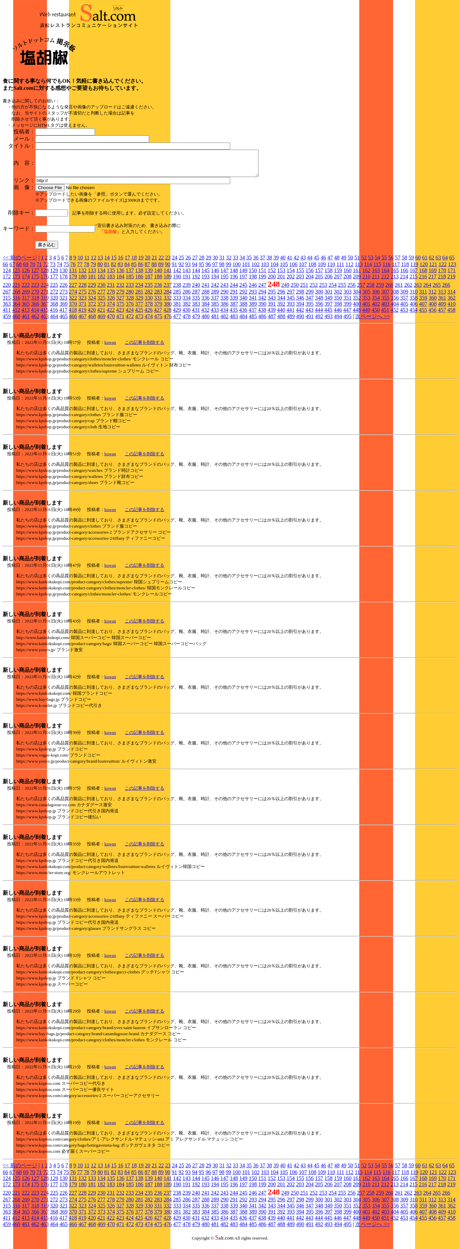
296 (281, 297)
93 (188, 269)
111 (340, 269)
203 (300, 281)
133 (92, 275)
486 (262, 321)
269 (26, 297)
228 (82, 290)
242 (215, 290)
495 (347, 321)
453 (404, 315)
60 (418, 262)
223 (35, 290)
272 (54, 297)
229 (92, 290)
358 (414, 303)
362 (451, 303)
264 (427, 290)
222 (26, 290)
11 (86, 262)
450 (375, 315)
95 (201, 269)
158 (328, 275)
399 (347, 309)
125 (16, 275)
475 (158, 321)
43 (303, 262)
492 (319, 321)
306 (376, 297)
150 (253, 275)
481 (215, 321)
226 (63, 290)
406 (414, 309)
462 (35, 321)
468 (92, 321)
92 (181, 269)
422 (110, 315)
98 (221, 269)
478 (187, 321)
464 (54, 321)
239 (187, 290)
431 (196, 315)
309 (404, 297)
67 (12, 269)
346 (300, 303)
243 (224, 290)
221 (16, 290)
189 (168, 281)
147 (224, 275)
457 (442, 315)
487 (272, 321)
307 (385, 297)
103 (265, 269)
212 (385, 281)
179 (73, 281)
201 (281, 281)
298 (300, 297)
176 (45, 281)
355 (385, 303)
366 (35, 309)
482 (224, 321)
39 (276, 262)
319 (45, 303)
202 (291, 281)
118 (405, 269)
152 (272, 275)
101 (246, 269)
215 (413, 281)
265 (437, 290)
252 (314, 290)
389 (253, 309)
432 (205, 315)
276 (92, 297)
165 (395, 275)
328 (130, 303)
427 (158, 315)
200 (272, 281)
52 (364, 262)
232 (120, 290)
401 (366, 309)
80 (100, 269)
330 (149, 303)
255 (342, 290)
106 (293, 269)
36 (256, 262)
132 (82, 275)
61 (425, 262)
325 (101, 303)
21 (154, 262)
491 (310, 321)
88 (154, 269)
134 (101, 275)
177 (54, 281)
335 (196, 303)
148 (234, 275)
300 (319, 297)
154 (291, 275)
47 (330, 262)
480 (205, 321)
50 (350, 262)
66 (5, 269)
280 (130, 297)
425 (139, 315)
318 (35, 303)
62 (431, 262)
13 (100, 262)
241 (205, 290)
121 (433, 269)
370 (73, 309)
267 (7, 297)
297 (291, 297)
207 (338, 281)
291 (234, 297)
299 (310, 297)
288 (205, 297)
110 (331, 269)
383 (196, 309)
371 (82, 309)
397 (328, 309)
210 (366, 281)
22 (161, 262)
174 (26, 281)
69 (25, 269)
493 (328, 321)
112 (349, 269)
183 (111, 281)
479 (196, 321)
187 (149, 281)
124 (7, 275)
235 (149, 290)
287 (196, 297)
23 (168, 262)
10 (80, 262)
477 (177, 321)
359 (423, 303)
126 (26, 275)
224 (45, 290)
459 (7, 321)
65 (452, 262)
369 (63, 309)
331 (158, 303)
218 (442, 281)
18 (134, 262)
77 (79, 269)
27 (195, 262)
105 (284, 269)
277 (101, 297)
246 (253, 290)
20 (147, 262)
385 (215, 309)
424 (129, 315)
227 (73, 290)
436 (243, 315)
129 (54, 275)
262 (408, 290)
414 (35, 315)
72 (46, 269)
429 (177, 315)
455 (423, 315)
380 (168, 309)
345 (291, 303)
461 (26, 321)
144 (196, 275)
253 (323, 290)
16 (120, 262)
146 (215, 275)
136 (120, 275)
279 (120, 297)
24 (174, 262)
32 (229, 262)
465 (63, 321)
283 (158, 297)
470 (111, 321)
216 (423, 281)
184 (120, 281)
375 (120, 309)
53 (370, 262)
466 (73, 321)
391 (272, 309)
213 (394, 281)
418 (73, 315)
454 (413, 315)
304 (357, 297)
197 (243, 281)
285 (177, 297)
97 (215, 269)
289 (215, 297)
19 (141, 262)
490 (300, 321)
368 (54, 309)
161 (357, 275)
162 (366, 275)
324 (92, 303)
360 (433, 303)
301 (328, 297)
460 (16, 321)
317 (26, 303)
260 (389, 290)
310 (414, 297)
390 (262, 309)
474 (149, 321)
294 (262, 297)
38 (269, 262)
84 (127, 269)
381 (177, 309)
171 (451, 275)
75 (66, 269)
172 (7, 281)
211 (376, 281)
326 (111, 303)
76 (73, 269)
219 (451, 281)
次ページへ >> (372, 321)
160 (347, 275)
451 (385, 315)
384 (205, 309)
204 (310, 281)
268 (16, 297)
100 (237, 269)
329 (139, 303)
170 (442, 275)
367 (45, 309)
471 (120, 321)
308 (395, 297)
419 (82, 315)
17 (127, 262)
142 (177, 275)
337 (215, 303)
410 (451, 309)
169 (433, 275)
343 (272, 303)
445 (328, 315)
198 (253, 281)
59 (411, 262)
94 (194, 269)
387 (234, 309)
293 (253, 297)
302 (338, 297)
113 (359, 269)
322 (73, 303)
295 (272, 297)
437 (252, 315)
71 (39, 269)
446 (338, 315)
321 (63, 303)
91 (174, 269)
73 (52, 269)
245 (243, 290)
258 (370, 290)
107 (303, 269)
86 (140, 269)
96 (208, 269)
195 (224, 281)
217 (432, 281)
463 (45, 321)
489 (291, 321)
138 (139, 275)
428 (167, 315)
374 (111, 309)
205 (319, 281)
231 (111, 290)
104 (274, 269)
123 (452, 269)
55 (384, 262)
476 (168, 321)
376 (130, 309)
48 (337, 262)
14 (107, 262)
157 (319, 275)
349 (328, 303)
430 (186, 315)
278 (111, 297)
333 (177, 303)
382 (187, 309)
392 (281, 309)
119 (414, 269)
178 (63, 281)
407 (423, 309)
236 (158, 290)
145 (205, 275)
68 (19, 269)
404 (395, 309)
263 (418, 290)
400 (357, 309)
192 (196, 281)
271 (45, 297)
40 (283, 262)
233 (130, 290)
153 (281, 275)
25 (181, 262)
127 (35, 275)
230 (101, 290)
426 (148, 315)
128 (45, 275)
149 (243, 275)
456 (432, 315)
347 (310, 303)
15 (114, 262)
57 (398, 262)
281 (139, 297)
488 (281, 321)
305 (366, 297)
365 (26, 309)
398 (338, 309)
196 (234, 281)
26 (188, 262)
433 (215, 315)
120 (423, 269)
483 (234, 321)
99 (228, 269)
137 (130, 275)
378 (149, 309)
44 (310, 262)
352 (357, 303)
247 (262, 290)
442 (300, 315)
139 (149, 275)
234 (139, 290)
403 (385, 309)
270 (35, 297)
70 (32, 269)
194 (215, 281)
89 (161, 269)
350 (338, 303)
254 (333, 290)
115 (377, 269)
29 (208, 262)
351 (347, 303)
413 (25, 315)
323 (82, 303)
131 (73, 275)
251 (304, 290)
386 (224, 309)
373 (101, 309)
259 (380, 290)
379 (158, 309)
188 (158, 281)
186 (139, 281)
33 (235, 262)
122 (442, 269)
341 (253, 303)
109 (322, 269)
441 (290, 315)
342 (262, 303)
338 (224, 303)
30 (215, 262)
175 (35, 281)
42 (296, 262)
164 (385, 275)
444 (319, 315)
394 (300, 309)
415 (44, 315)
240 (196, 290)
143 (187, 275)
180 (82, 281)
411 (6, 315)
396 (319, 309)
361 (442, 303)
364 (16, 309)
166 (404, 275)
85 (134, 269)
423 (120, 315)
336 (205, 303)
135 (111, 275)
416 (54, 315)
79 (93, 269)
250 (295, 290)
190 (177, 281)
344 (281, 303)
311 (423, 297)
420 (92, 315)
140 (158, 275)
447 (347, 315)
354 (376, 303)
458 (451, 315)
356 (395, 303)
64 (445, 262)
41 (289, 262)
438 (262, 315)
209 (357, 281)
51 (357, 262)
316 (16, 303)
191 (187, 281)
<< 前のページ (20, 262)
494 (338, 321)
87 (147, 269)
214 (404, 281)
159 (338, 275)
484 (243, 321)
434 (224, 315)
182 (101, 281)
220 (7, 290)
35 (249, 262)
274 (73, 297)
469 (101, 321)
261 (399, 290)
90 (167, 269)
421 (101, 315)
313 (442, 297)
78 (86, 269)
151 (262, 275)
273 (63, 297)
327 (120, 303)
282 (149, 297)
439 (271, 315)
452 (394, 315)
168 (423, 275)
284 (168, 297)
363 (7, 309)
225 (54, 290)
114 (368, 269)
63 (438, 262)
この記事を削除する (144, 347)
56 (391, 262)
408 (433, 309)
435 (233, 315)
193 (205, 281)
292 (243, 297)
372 (92, 309)
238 (177, 290)
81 (107, 269)
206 (328, 281)
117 (396, 269)
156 (310, 275)
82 (113, 269)
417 (63, 315)
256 (351, 290)
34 (242, 262)
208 (347, 281)
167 (414, 275)
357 (404, 303)
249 (285, 290)
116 (386, 269)
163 (376, 275)
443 (309, 315)
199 (262, 281)
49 (343, 262)
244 (234, 290)
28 (201, 262)
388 (243, 309)
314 (451, 297)
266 (446, 290)
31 (222, 262)
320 (54, 303)
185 (130, 281)
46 (323, 262)
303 (347, 297)
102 (255, 269)
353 (366, 303)
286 (187, 297)
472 (130, 321)
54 (377, 262)
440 (281, 315)
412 (16, 315)
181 (92, 281)
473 (139, 321)
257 (361, 290)
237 (168, 290)
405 (404, 309)
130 (63, 275)
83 (120, 269)
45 (316, 262)
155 (300, 275)
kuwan (110, 347)
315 (7, 303)
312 (432, 297)
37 (262, 262)
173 (16, 281)
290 (224, 297)
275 (82, 297)
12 (93, 262)
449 (366, 315)
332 (168, 303)
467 (82, 321)
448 (357, 315)
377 (139, 309)
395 (310, 309)
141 (168, 275)
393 (291, 309)
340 (243, 303)
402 (376, 309)
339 (234, 303)
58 (404, 262)
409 (442, 309)
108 (312, 269)
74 (59, 269)
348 (319, 303)
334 (187, 303)
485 (253, 321)
